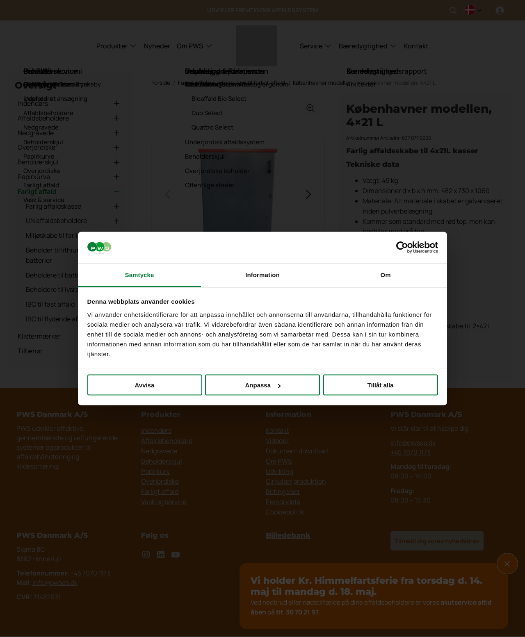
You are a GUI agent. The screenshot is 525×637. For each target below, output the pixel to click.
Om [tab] (385, 274)
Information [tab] (262, 274)
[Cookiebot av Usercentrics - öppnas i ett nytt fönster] (402, 247)
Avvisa (145, 385)
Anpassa (263, 385)
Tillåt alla (381, 385)
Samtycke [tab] (139, 274)
